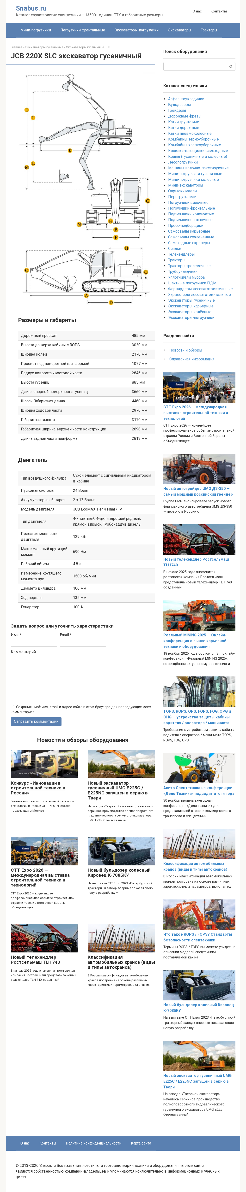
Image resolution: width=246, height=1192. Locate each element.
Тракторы (209, 30)
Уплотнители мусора (186, 277)
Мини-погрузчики (35, 30)
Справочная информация (191, 359)
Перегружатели (182, 196)
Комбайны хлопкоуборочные (194, 145)
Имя (16, 635)
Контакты (218, 11)
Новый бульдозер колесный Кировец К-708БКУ (119, 872)
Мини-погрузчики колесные (193, 179)
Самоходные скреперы (189, 243)
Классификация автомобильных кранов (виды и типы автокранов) (121, 962)
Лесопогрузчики (183, 162)
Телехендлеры (181, 254)
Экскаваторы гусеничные (191, 300)
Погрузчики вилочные (188, 202)
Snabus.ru (31, 8)
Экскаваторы (179, 30)
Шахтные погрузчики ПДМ (192, 283)
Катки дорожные (183, 127)
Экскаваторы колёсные (189, 312)
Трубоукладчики (182, 271)
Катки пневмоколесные (190, 133)
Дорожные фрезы (185, 116)
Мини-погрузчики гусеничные (195, 173)
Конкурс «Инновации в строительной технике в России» (38, 788)
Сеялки (174, 248)
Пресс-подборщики (185, 225)
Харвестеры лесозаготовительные (199, 294)
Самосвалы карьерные (189, 231)
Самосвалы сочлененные (191, 237)
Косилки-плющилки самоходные (198, 150)
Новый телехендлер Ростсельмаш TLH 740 (35, 959)
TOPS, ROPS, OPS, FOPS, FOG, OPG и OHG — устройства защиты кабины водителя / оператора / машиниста (197, 717)
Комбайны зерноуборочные (193, 139)
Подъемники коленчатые (191, 214)
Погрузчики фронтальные (83, 30)
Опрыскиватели (182, 191)
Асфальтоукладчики (186, 99)
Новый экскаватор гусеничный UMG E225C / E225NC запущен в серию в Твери (118, 790)
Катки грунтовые (183, 122)
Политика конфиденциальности (93, 1143)
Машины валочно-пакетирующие (198, 168)
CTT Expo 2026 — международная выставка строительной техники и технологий (40, 877)
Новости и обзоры (185, 350)
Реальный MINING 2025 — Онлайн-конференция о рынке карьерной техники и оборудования (194, 641)
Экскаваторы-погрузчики (137, 30)
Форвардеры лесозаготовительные (200, 289)
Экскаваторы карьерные (191, 306)
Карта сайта (141, 1143)
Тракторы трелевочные (189, 266)
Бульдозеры (179, 104)
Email (66, 635)
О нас (197, 11)
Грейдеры (177, 110)
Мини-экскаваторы (185, 185)
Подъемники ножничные (191, 219)
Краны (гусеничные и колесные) (197, 156)
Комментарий (23, 652)
